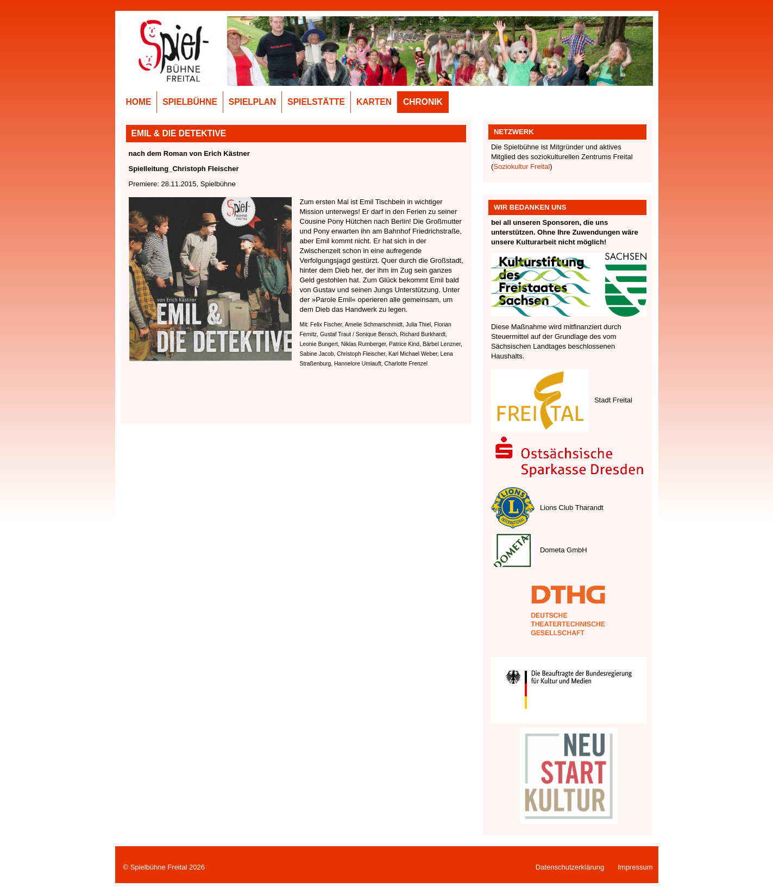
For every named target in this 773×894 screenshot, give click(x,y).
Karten (374, 101)
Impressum (635, 867)
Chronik (423, 101)
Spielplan (252, 101)
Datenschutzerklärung (570, 867)
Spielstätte (316, 101)
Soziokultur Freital (521, 166)
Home (139, 101)
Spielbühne (189, 101)
